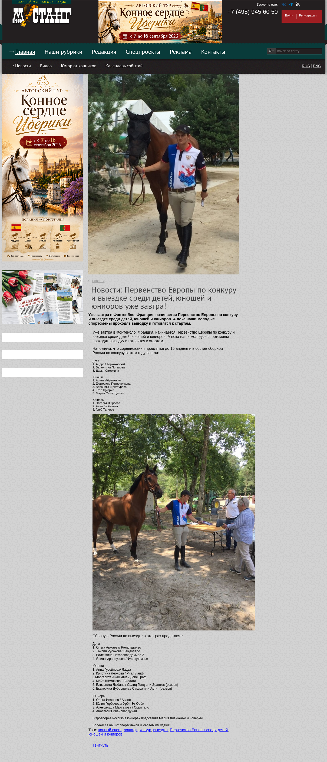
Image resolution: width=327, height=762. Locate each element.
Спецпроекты (143, 51)
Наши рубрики (63, 51)
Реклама (181, 51)
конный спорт (109, 730)
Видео (46, 65)
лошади (130, 730)
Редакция (104, 51)
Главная (25, 51)
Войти (289, 15)
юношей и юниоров (105, 734)
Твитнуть (100, 745)
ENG (317, 66)
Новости (23, 65)
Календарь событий (124, 65)
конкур (145, 730)
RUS (306, 66)
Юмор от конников (78, 65)
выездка (160, 730)
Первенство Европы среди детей (199, 730)
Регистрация (307, 15)
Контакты (213, 51)
